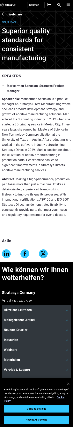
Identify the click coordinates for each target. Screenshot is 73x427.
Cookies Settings (36, 408)
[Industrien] (36, 340)
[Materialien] (36, 360)
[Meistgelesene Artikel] (36, 320)
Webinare (15, 14)
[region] (36, 402)
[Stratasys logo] (8, 4)
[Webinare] (5, 14)
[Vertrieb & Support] (36, 370)
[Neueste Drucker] (36, 330)
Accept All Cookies (36, 419)
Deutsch (35, 4)
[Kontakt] (49, 5)
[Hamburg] (68, 5)
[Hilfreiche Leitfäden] (36, 310)
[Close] (68, 383)
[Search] (59, 5)
